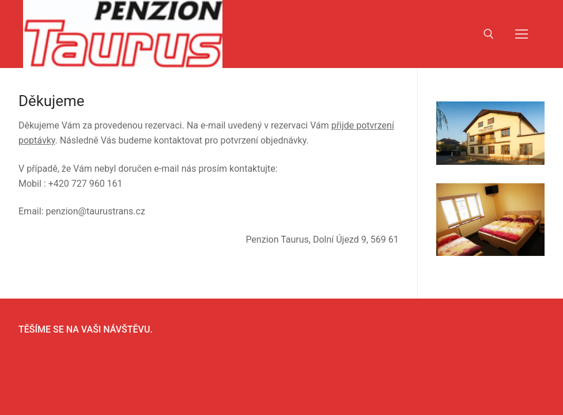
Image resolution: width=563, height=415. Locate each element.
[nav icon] (521, 34)
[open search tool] (488, 34)
